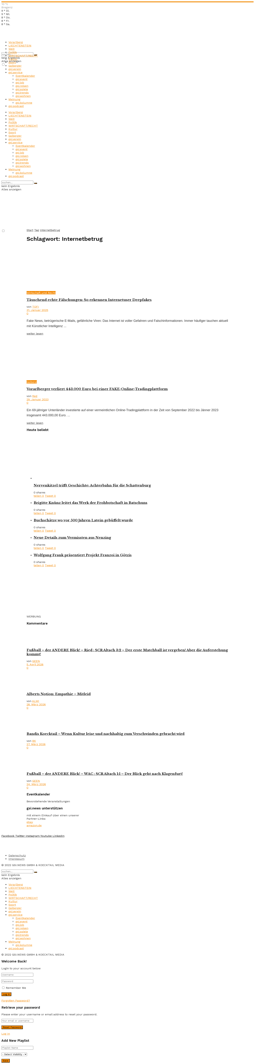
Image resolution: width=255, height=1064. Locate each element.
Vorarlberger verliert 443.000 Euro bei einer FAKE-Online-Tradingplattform (97, 389)
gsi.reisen (22, 86)
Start (30, 230)
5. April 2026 (35, 664)
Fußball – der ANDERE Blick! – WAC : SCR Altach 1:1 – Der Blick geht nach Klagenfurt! (105, 774)
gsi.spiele (22, 89)
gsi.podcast (16, 106)
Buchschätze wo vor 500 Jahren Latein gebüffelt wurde (83, 520)
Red (34, 396)
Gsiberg (32, 382)
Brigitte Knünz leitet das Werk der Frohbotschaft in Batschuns (90, 503)
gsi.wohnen (23, 96)
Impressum (16, 859)
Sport (12, 62)
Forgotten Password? (15, 1000)
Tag (36, 230)
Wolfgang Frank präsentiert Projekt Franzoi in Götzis (83, 555)
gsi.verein (14, 69)
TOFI (35, 306)
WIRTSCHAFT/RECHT (23, 55)
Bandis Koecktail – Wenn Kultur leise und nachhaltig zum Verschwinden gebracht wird (106, 734)
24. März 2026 (36, 784)
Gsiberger (15, 65)
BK (34, 741)
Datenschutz (17, 855)
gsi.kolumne (24, 102)
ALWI (35, 701)
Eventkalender (25, 75)
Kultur (13, 59)
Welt (11, 49)
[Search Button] (35, 183)
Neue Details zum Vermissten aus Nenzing (72, 538)
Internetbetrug (50, 230)
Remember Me (16, 988)
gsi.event (21, 79)
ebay (30, 822)
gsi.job (20, 82)
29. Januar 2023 (38, 399)
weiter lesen (35, 333)
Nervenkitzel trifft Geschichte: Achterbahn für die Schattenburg (92, 485)
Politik (12, 52)
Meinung (14, 99)
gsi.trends (22, 92)
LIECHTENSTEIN (19, 45)
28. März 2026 (36, 704)
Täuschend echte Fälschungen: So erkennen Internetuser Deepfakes (89, 300)
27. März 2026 (36, 744)
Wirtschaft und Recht (41, 292)
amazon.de (34, 825)
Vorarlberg (15, 42)
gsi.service (15, 72)
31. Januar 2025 (37, 310)
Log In (5, 1033)
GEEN (36, 661)
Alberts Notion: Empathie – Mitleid (59, 694)
